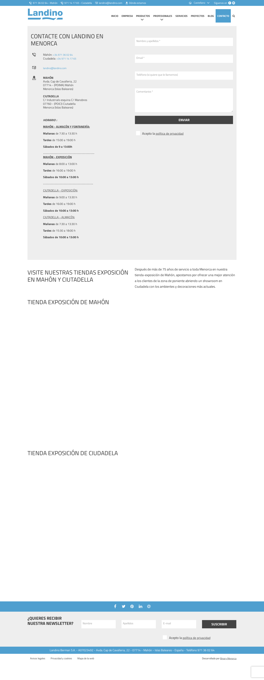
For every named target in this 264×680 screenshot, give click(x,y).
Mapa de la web (85, 662)
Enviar (184, 123)
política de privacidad (170, 137)
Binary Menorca (227, 662)
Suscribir (219, 627)
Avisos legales (37, 662)
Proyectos (197, 16)
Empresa (127, 16)
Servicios (181, 16)
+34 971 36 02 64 (64, 58)
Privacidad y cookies (61, 662)
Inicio (114, 16)
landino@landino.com (56, 71)
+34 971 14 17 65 (67, 62)
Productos (143, 16)
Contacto (223, 16)
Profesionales (162, 16)
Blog (211, 16)
